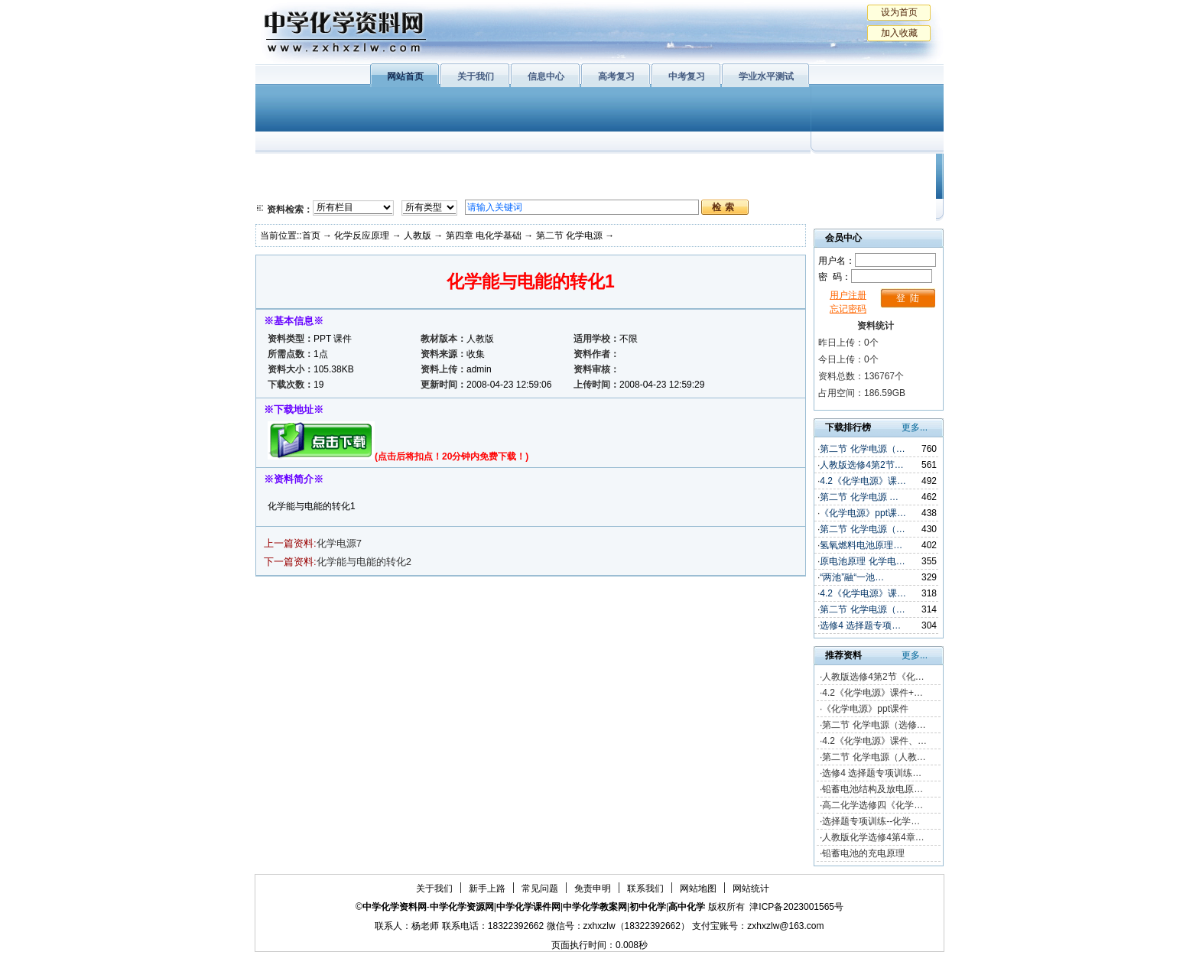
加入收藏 (899, 33)
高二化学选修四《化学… (872, 805)
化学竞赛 (873, 187)
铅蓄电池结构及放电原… (872, 789)
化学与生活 (359, 168)
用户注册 (848, 295)
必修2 (286, 187)
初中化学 (797, 168)
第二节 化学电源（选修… (873, 724)
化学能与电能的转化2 (364, 561)
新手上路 (487, 888)
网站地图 (698, 888)
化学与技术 (359, 187)
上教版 (632, 168)
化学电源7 (339, 543)
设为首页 (899, 12)
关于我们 (475, 76)
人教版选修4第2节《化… (873, 676)
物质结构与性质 (453, 168)
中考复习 (686, 76)
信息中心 (546, 76)
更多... (915, 427)
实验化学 (552, 187)
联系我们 (645, 888)
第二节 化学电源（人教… (873, 757)
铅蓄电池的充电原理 (863, 853)
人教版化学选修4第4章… (873, 837)
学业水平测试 (766, 76)
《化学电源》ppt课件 (865, 708)
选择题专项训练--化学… (871, 821)
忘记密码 (848, 309)
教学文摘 (873, 168)
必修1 (286, 168)
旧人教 (632, 187)
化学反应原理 (453, 187)
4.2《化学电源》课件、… (874, 741)
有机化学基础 (552, 168)
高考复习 (616, 76)
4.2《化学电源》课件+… (872, 692)
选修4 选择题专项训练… (871, 773)
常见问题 (540, 888)
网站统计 (751, 888)
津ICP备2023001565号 (796, 906)
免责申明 (592, 888)
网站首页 (405, 76)
